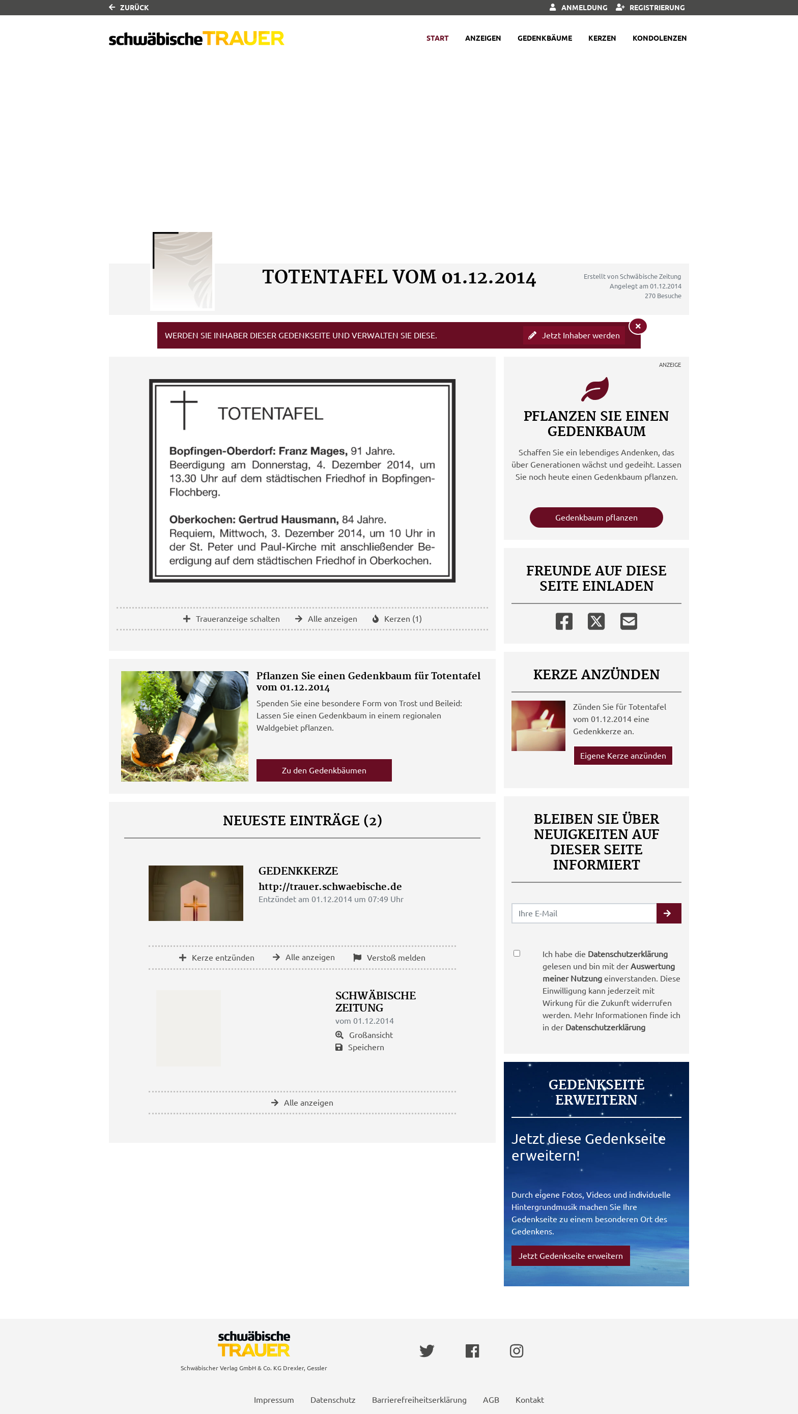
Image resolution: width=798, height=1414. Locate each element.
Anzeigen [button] (483, 38)
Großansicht (364, 1035)
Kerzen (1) (397, 618)
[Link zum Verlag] (196, 38)
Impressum (274, 1399)
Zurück (129, 8)
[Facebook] (564, 619)
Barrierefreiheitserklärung (419, 1399)
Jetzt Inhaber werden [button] (574, 335)
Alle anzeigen (326, 618)
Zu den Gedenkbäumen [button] (324, 770)
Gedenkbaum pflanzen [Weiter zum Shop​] (596, 517)
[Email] (628, 619)
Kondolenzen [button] (660, 38)
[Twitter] (596, 619)
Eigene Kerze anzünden (623, 755)
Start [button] (437, 38)
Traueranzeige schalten (231, 618)
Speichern (359, 1047)
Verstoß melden (389, 957)
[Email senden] (584, 913)
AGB (491, 1399)
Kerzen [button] (602, 38)
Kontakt (530, 1399)
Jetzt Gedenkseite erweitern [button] (571, 1255)
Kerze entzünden (216, 957)
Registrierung (651, 8)
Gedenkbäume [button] (545, 38)
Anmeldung (578, 8)
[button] (669, 913)
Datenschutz (333, 1399)
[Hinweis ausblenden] (638, 326)
